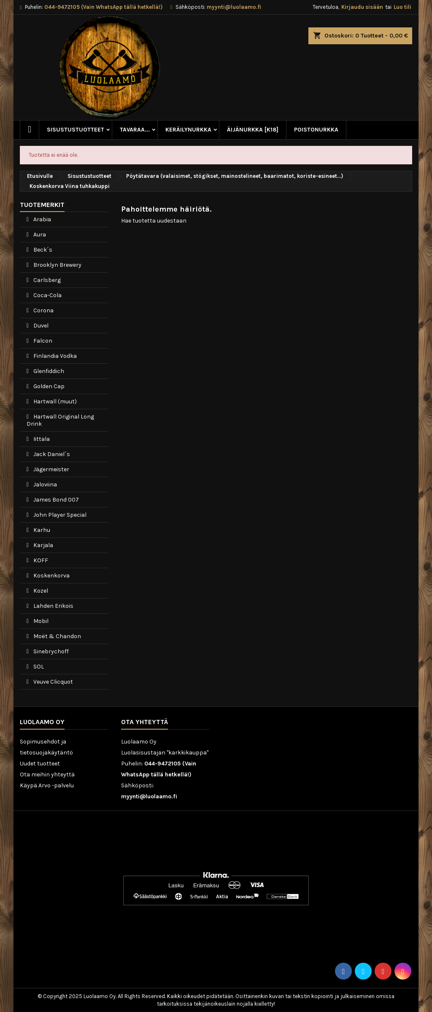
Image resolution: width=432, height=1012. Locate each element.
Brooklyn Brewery (56, 264)
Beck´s (42, 249)
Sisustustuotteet (75, 129)
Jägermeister (50, 469)
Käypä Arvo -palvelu (47, 785)
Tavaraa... (135, 129)
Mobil (40, 621)
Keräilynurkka (188, 129)
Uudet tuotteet (40, 763)
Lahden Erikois (52, 605)
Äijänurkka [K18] (252, 129)
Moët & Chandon (56, 636)
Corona (43, 310)
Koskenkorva (51, 575)
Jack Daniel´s (51, 454)
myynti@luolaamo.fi (234, 7)
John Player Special (59, 514)
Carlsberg (46, 280)
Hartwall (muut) (54, 401)
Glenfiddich (48, 371)
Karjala (42, 545)
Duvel (40, 325)
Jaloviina (44, 484)
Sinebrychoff (50, 651)
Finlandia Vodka (54, 356)
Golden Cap (48, 386)
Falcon (42, 340)
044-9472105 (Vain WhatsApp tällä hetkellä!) (103, 7)
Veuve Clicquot (52, 681)
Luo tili (402, 7)
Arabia (41, 219)
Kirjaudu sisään (362, 7)
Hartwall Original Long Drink (60, 420)
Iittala (41, 439)
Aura (39, 234)
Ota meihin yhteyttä (47, 774)
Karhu (41, 530)
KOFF (40, 560)
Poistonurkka (316, 129)
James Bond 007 (55, 499)
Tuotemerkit (42, 205)
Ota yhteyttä (144, 722)
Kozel (40, 590)
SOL (38, 666)
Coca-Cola (47, 295)
